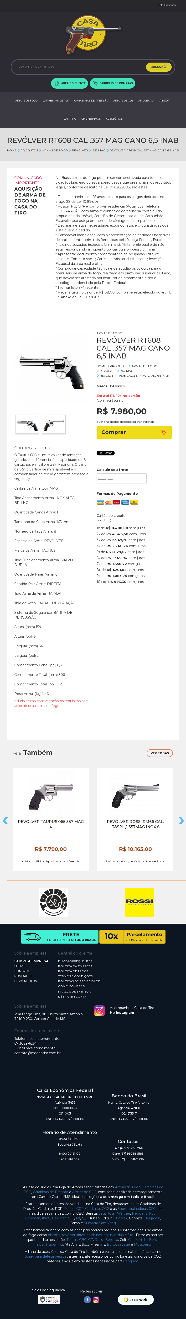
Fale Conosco (167, 5)
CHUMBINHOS (91, 118)
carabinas (94, 1235)
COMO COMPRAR (71, 986)
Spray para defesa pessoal (46, 1256)
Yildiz (143, 1240)
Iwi (60, 1244)
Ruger (51, 1244)
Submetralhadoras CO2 (137, 1209)
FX (78, 1218)
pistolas (54, 1235)
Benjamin (152, 1218)
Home (11, 150)
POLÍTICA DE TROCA (73, 971)
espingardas (113, 1235)
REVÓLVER (78, 150)
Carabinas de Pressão (50, 1192)
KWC (46, 1218)
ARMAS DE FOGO (26, 100)
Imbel (39, 1244)
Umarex (120, 1218)
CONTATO (21, 971)
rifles (81, 1235)
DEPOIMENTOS (25, 981)
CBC (83, 1240)
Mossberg (142, 1244)
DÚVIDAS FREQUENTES (75, 961)
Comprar (134, 432)
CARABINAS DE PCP (56, 100)
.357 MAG (97, 150)
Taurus (72, 1240)
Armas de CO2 (84, 1192)
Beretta (111, 1240)
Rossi (111, 1213)
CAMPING (70, 118)
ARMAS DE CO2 (123, 100)
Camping (131, 1261)
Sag (101, 1213)
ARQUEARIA (146, 100)
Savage (124, 1244)
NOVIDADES (23, 976)
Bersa (154, 1240)
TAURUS (117, 386)
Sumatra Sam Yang (100, 1223)
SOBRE (19, 966)
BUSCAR (159, 67)
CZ (90, 1240)
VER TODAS (160, 753)
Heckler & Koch (145, 1213)
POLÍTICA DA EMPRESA (75, 966)
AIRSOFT (165, 100)
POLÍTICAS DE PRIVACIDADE (79, 981)
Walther (123, 1213)
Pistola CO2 (73, 1209)
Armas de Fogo (128, 1187)
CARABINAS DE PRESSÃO (91, 100)
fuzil (131, 1235)
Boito (111, 1244)
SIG (71, 1218)
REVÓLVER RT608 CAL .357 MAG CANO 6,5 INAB (142, 150)
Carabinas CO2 (97, 1209)
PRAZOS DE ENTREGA (74, 991)
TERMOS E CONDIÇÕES (75, 976)
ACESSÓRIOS (114, 118)
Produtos (27, 150)
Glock (132, 1240)
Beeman (59, 1218)
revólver (68, 1235)
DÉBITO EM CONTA (72, 996)
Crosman (32, 1218)
